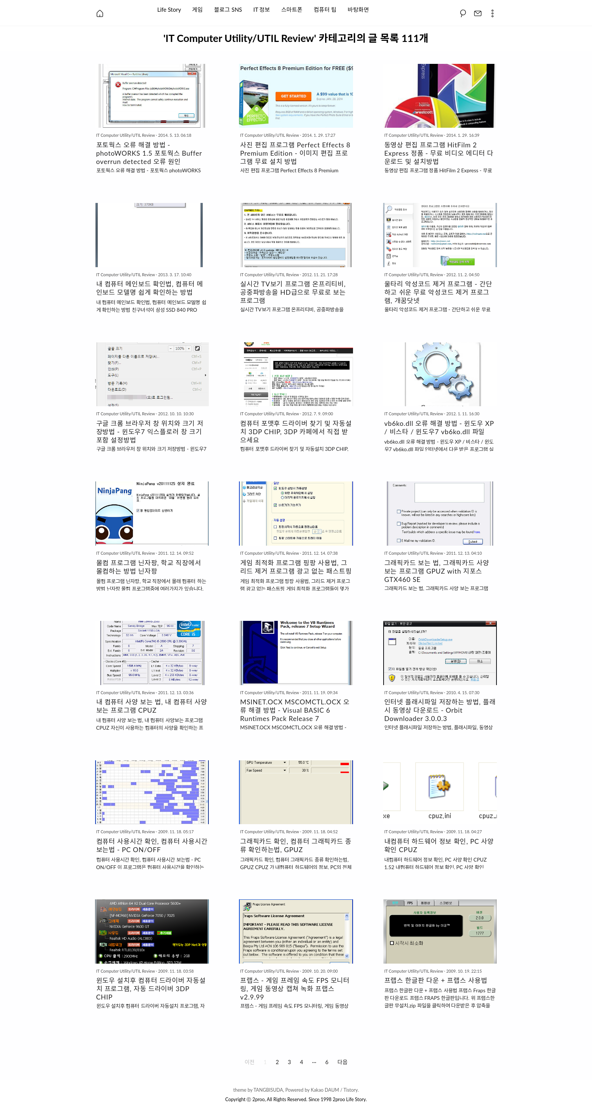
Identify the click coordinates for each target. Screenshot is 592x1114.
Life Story (169, 9)
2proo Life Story (349, 1099)
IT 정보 (261, 9)
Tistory (351, 1090)
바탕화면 (358, 9)
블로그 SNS (228, 9)
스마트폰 (291, 9)
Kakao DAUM (325, 1090)
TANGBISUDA (268, 1090)
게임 (197, 9)
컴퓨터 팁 (325, 9)
